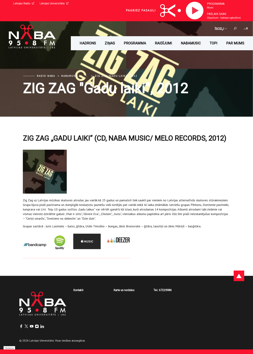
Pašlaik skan (216, 14)
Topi (213, 43)
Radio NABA (46, 75)
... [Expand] (87, 75)
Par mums (235, 43)
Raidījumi (163, 43)
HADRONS (88, 43)
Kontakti (78, 290)
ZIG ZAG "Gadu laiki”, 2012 (116, 75)
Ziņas (110, 43)
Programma (216, 3)
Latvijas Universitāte (54, 3)
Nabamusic (191, 43)
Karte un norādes (123, 290)
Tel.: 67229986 (163, 290)
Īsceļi (221, 29)
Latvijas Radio (23, 3)
